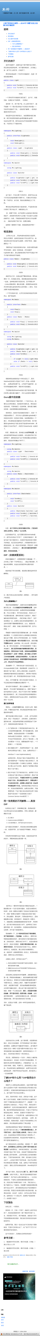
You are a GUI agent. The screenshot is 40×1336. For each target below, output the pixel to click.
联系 (2, 1322)
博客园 (3, 1317)
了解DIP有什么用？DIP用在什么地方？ (20, 51)
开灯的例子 (11, 33)
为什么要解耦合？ (17, 44)
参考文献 (11, 56)
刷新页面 (25, 1271)
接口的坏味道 (16, 46)
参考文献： (9, 1238)
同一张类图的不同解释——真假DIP (19, 49)
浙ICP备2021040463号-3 (31, 1334)
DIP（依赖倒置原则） (14, 41)
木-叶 (6, 9)
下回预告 (11, 54)
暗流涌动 (11, 36)
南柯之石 (22, 1255)
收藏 (8, 1257)
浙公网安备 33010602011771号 (11, 1334)
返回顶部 (32, 1271)
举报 (11, 1257)
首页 (2, 1320)
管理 (2, 1325)
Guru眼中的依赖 (13, 39)
